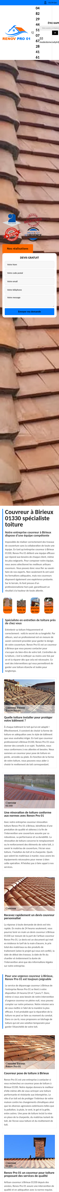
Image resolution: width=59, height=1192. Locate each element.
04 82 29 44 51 (37, 19)
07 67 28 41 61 (37, 46)
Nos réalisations (17, 591)
